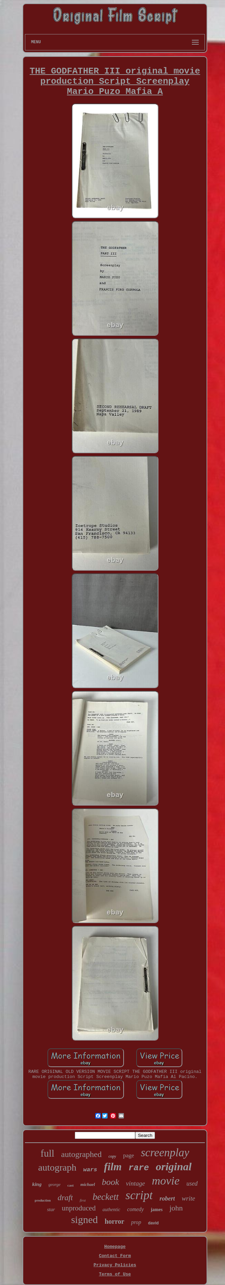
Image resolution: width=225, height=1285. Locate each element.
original (174, 1166)
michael (88, 1184)
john (176, 1208)
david (153, 1223)
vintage (135, 1183)
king (37, 1184)
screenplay (165, 1152)
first (83, 1200)
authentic (111, 1209)
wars (90, 1170)
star (51, 1209)
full (47, 1153)
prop (136, 1222)
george (54, 1184)
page (128, 1155)
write (188, 1198)
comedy (135, 1209)
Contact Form (115, 1255)
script (139, 1195)
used (192, 1183)
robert (167, 1198)
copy (112, 1156)
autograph (57, 1167)
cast (70, 1185)
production (43, 1200)
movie (166, 1180)
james (157, 1209)
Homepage (114, 1246)
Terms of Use (115, 1274)
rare (138, 1168)
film (113, 1167)
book (110, 1182)
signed (84, 1219)
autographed (81, 1154)
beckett (105, 1197)
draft (65, 1197)
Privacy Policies (115, 1265)
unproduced (79, 1208)
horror (114, 1221)
